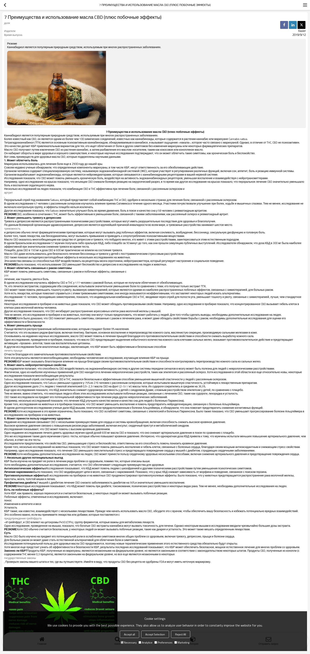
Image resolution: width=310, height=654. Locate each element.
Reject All (180, 634)
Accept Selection (155, 634)
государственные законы (20, 558)
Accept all (129, 634)
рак (6, 275)
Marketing (181, 642)
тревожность (12, 229)
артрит (8, 193)
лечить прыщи (13, 351)
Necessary (129, 642)
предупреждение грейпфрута (23, 518)
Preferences (163, 642)
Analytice (145, 642)
